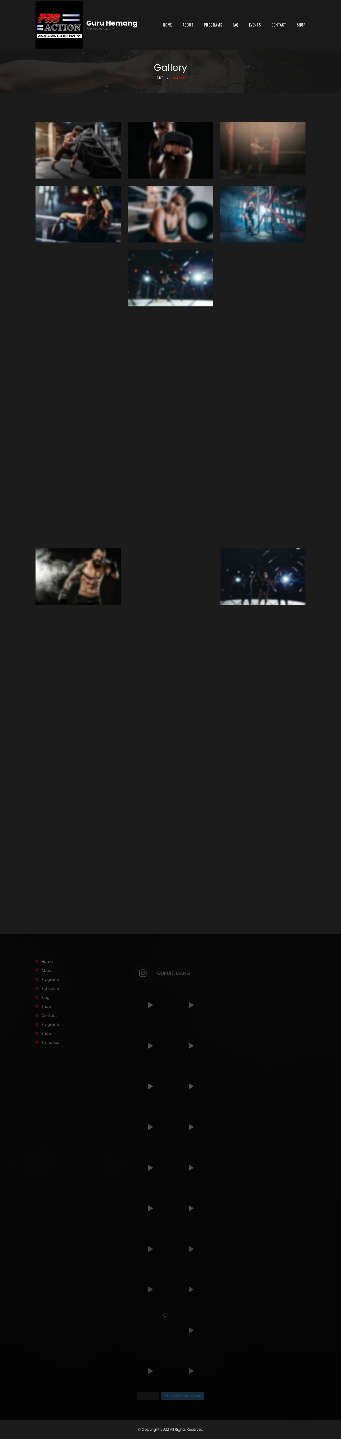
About (188, 25)
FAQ (235, 25)
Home (167, 25)
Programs (213, 25)
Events (255, 25)
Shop (301, 25)
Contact (278, 25)
